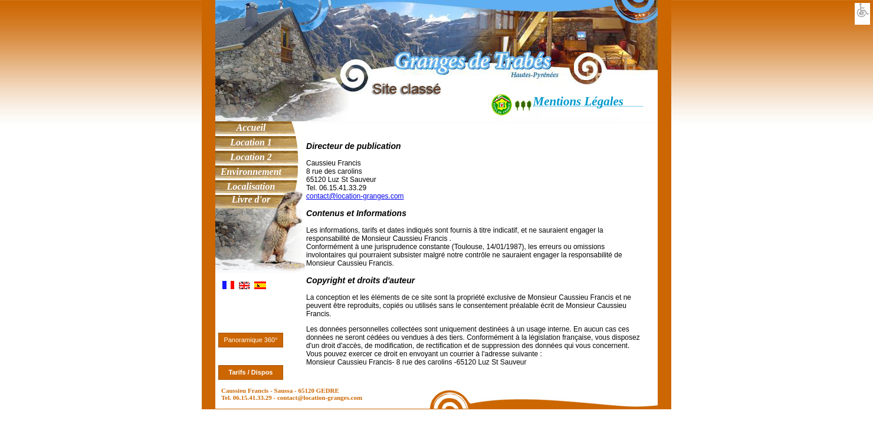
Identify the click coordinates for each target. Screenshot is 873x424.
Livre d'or (251, 199)
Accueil (251, 127)
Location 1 (251, 142)
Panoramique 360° (250, 339)
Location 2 (251, 157)
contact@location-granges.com (355, 196)
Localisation (251, 186)
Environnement (251, 172)
